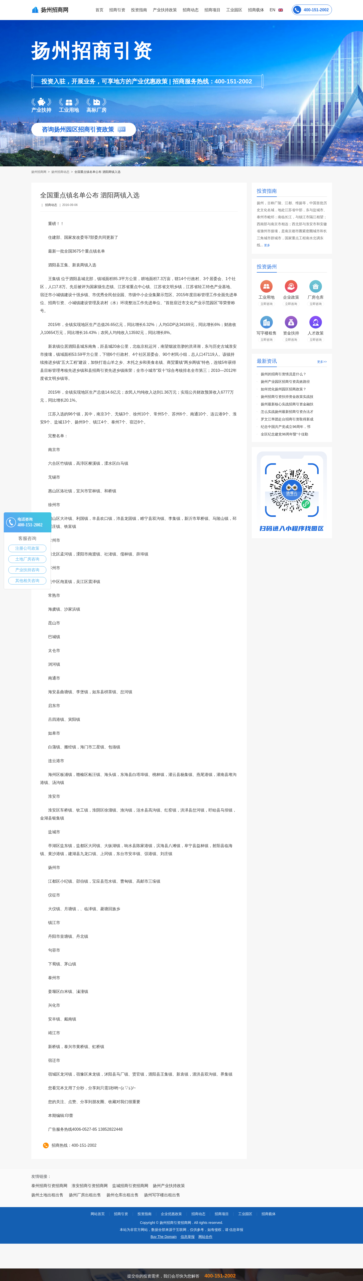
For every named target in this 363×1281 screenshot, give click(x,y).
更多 (267, 245)
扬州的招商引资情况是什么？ (283, 374)
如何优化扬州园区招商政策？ (283, 389)
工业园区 (234, 10)
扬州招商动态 (60, 172)
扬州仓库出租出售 (122, 1195)
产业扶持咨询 (27, 570)
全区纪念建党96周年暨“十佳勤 (284, 434)
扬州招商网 (39, 172)
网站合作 (205, 1237)
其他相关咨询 (27, 580)
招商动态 (191, 10)
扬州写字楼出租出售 (162, 1195)
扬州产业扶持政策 (169, 1186)
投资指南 (139, 10)
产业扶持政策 (165, 10)
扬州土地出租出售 (47, 1195)
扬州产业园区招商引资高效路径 (285, 382)
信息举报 (188, 1237)
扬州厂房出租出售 (85, 1195)
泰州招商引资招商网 (49, 1186)
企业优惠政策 (171, 1214)
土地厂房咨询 (27, 559)
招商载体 (269, 1214)
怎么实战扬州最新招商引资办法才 (287, 412)
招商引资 (117, 10)
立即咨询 (267, 304)
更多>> (322, 362)
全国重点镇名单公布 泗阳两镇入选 (97, 172)
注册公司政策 (27, 548)
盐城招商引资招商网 (130, 1186)
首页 (99, 10)
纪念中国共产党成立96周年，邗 (285, 427)
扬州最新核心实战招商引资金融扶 (287, 404)
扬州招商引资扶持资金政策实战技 (287, 397)
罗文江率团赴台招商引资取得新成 (287, 419)
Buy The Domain (164, 1237)
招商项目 (212, 10)
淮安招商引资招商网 (90, 1186)
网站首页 (98, 1214)
